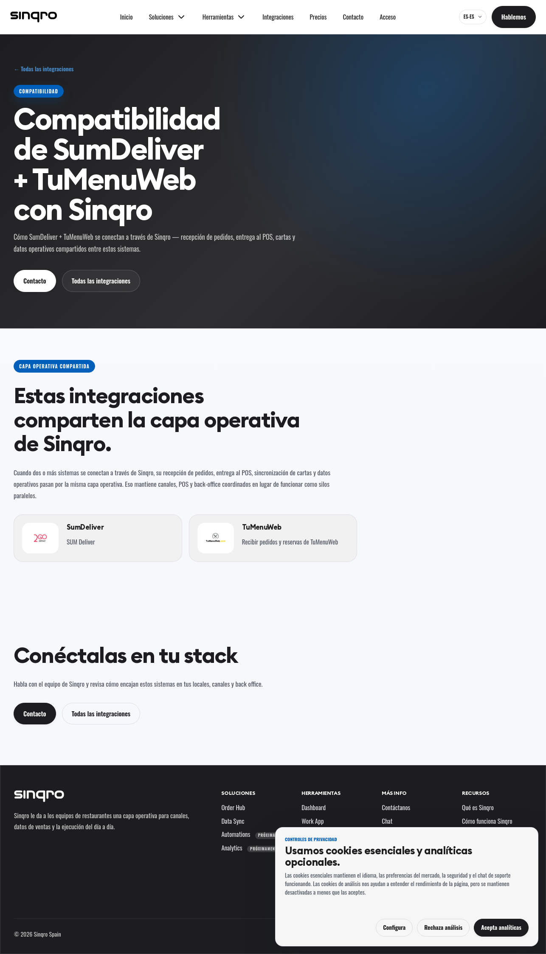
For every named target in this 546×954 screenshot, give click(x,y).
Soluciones (238, 793)
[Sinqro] (33, 16)
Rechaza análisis (443, 927)
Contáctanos (396, 807)
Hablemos (513, 16)
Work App (312, 820)
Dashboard (313, 807)
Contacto (353, 16)
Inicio (126, 16)
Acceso (388, 16)
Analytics (251, 847)
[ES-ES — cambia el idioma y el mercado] (473, 17)
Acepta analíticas (501, 927)
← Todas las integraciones (43, 69)
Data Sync (232, 820)
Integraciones (277, 16)
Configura (394, 927)
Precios (318, 16)
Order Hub (233, 807)
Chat (387, 820)
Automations (255, 834)
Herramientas (320, 793)
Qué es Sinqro (478, 807)
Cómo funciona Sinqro (487, 820)
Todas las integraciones (101, 280)
